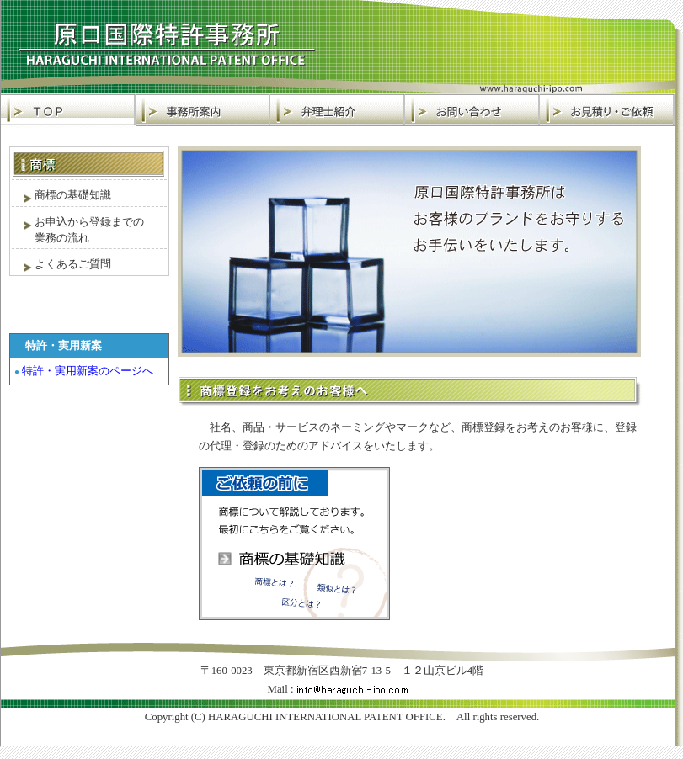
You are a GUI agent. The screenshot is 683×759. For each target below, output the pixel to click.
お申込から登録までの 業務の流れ (78, 229)
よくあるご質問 (62, 265)
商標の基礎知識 (62, 196)
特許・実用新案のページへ (83, 370)
